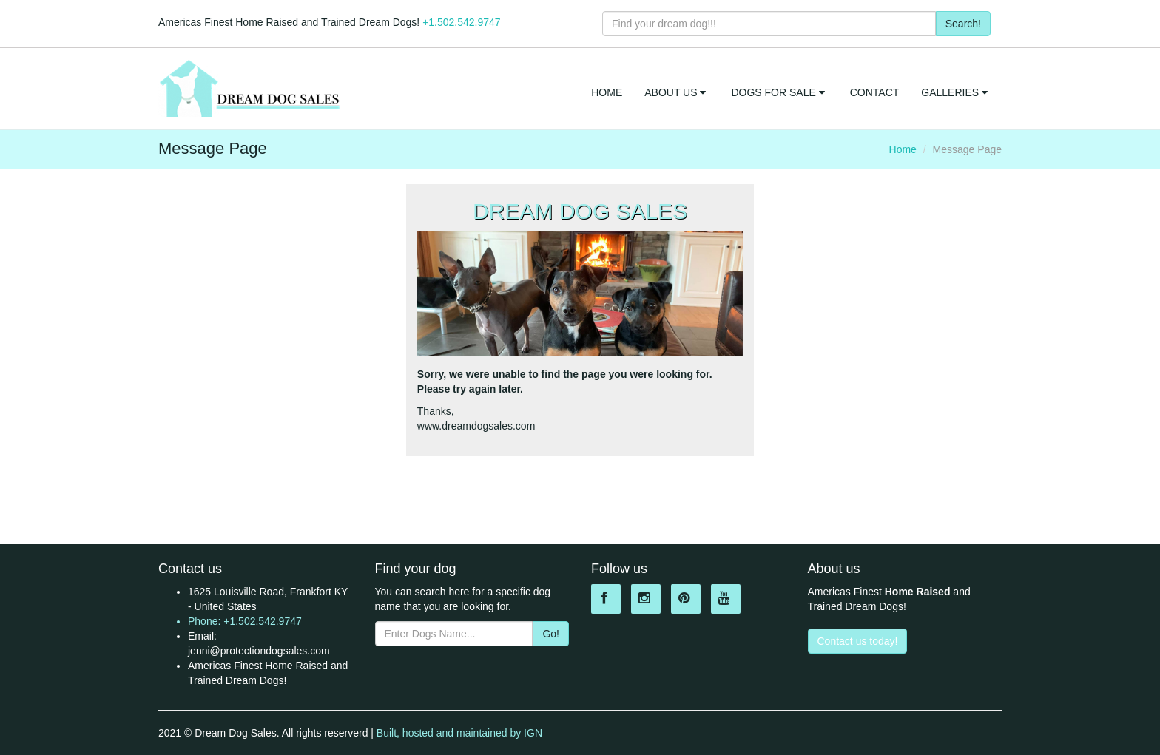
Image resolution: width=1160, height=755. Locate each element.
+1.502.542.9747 (461, 22)
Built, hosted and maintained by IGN (459, 733)
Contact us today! (857, 641)
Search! (963, 24)
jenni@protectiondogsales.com (259, 651)
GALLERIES (956, 92)
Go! (550, 634)
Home (903, 149)
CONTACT (875, 92)
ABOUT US (676, 92)
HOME (606, 92)
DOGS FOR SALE (779, 92)
